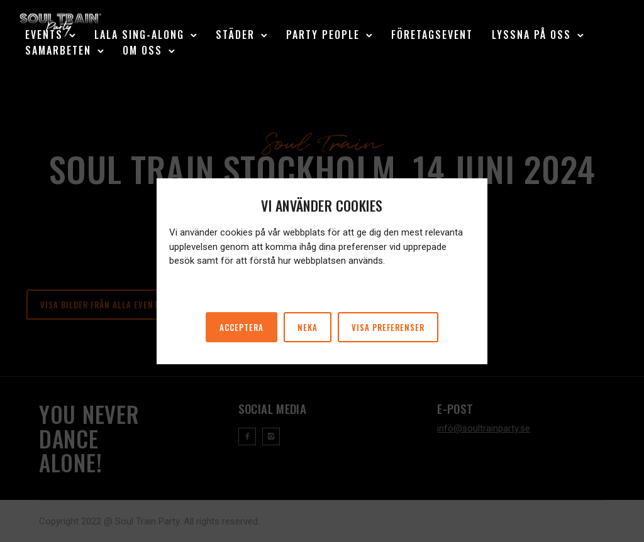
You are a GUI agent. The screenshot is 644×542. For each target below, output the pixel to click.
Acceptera (241, 327)
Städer (235, 34)
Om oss (142, 50)
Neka (307, 327)
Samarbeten (58, 50)
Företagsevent (432, 34)
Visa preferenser (388, 327)
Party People (323, 34)
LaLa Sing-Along (139, 34)
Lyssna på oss (531, 34)
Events (44, 34)
